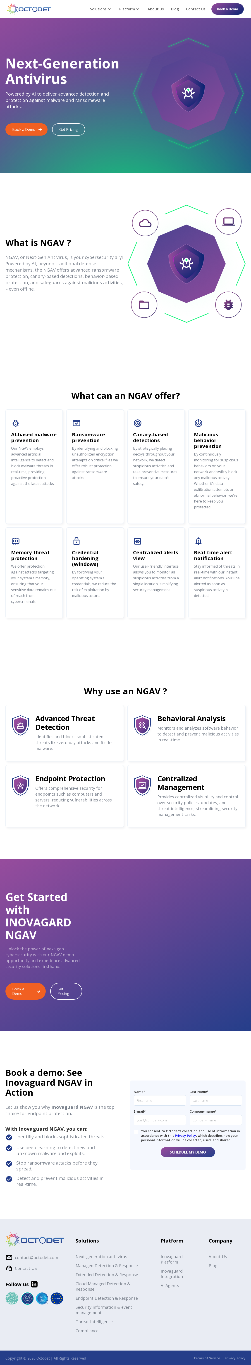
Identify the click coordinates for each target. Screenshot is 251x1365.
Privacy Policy (185, 1135)
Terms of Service (207, 1358)
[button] (101, 9)
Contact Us (196, 9)
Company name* (203, 1111)
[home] (29, 8)
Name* (139, 1092)
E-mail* (140, 1111)
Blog (175, 9)
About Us (156, 9)
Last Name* (199, 1092)
